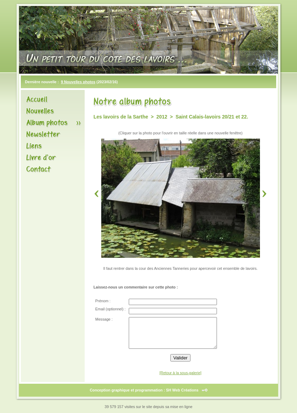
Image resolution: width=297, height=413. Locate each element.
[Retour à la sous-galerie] (180, 373)
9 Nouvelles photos (78, 82)
